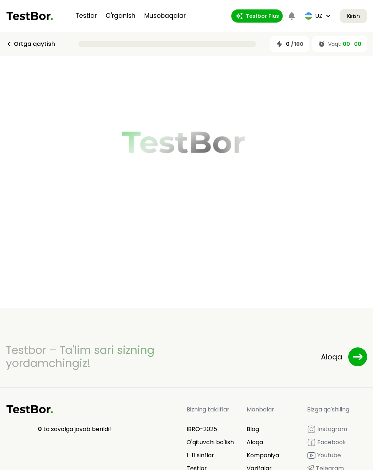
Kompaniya (263, 455)
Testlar (86, 15)
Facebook (326, 442)
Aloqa (255, 442)
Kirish (353, 16)
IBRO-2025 (201, 429)
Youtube (324, 455)
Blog (253, 429)
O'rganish (121, 15)
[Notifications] (291, 16)
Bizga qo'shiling (328, 409)
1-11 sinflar (200, 455)
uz (318, 16)
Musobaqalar (165, 15)
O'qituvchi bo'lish (210, 442)
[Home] (30, 16)
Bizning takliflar (207, 409)
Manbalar (260, 409)
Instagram (327, 429)
